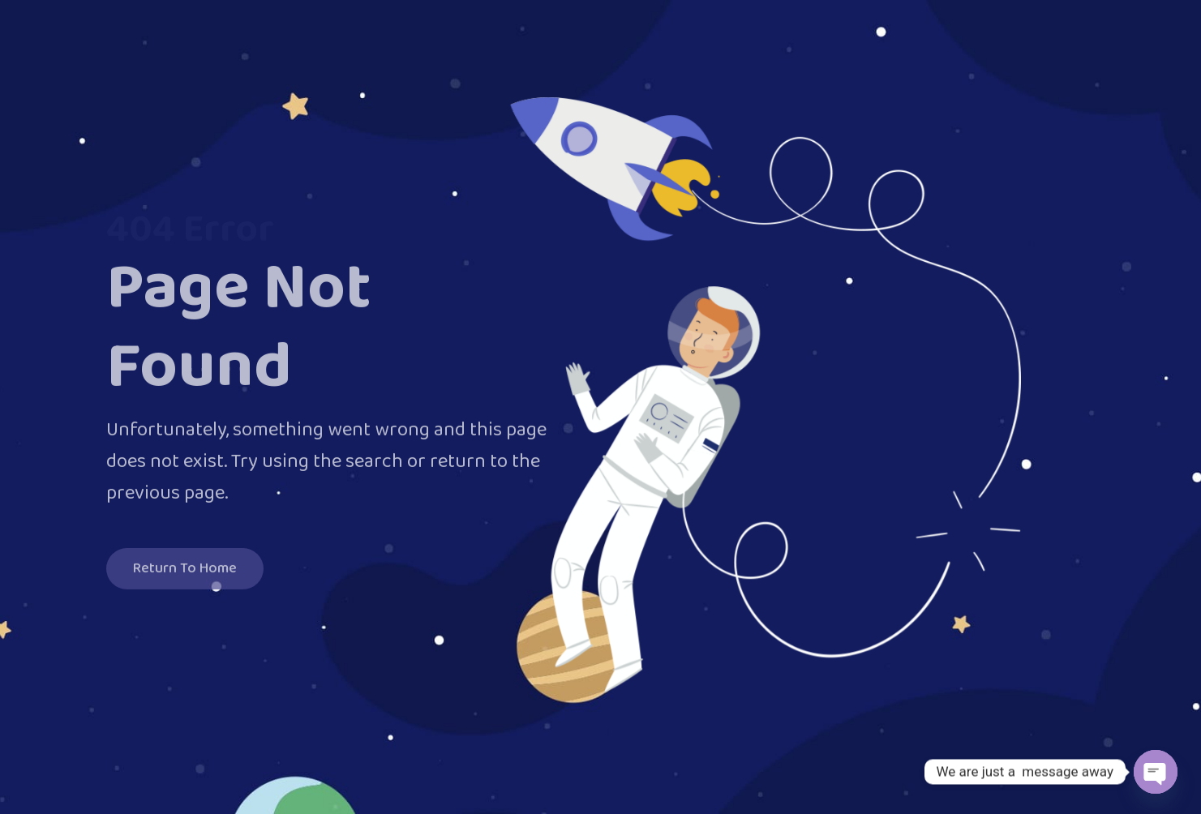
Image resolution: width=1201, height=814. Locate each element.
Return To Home (185, 572)
